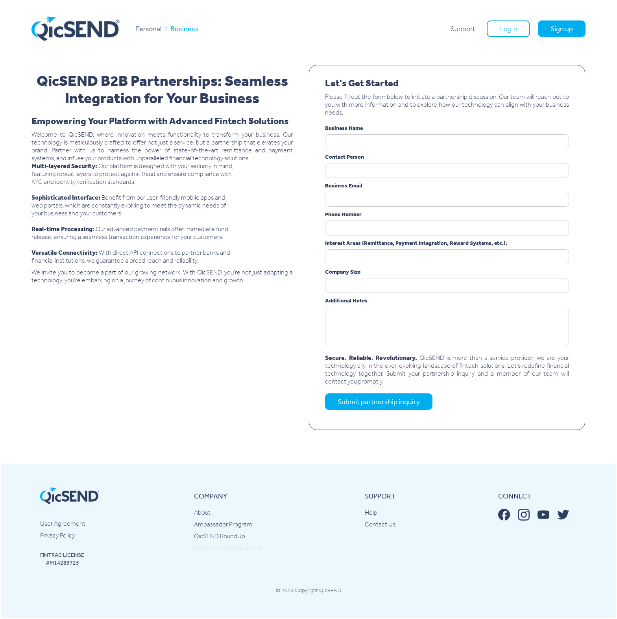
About (202, 512)
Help (371, 512)
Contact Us (380, 524)
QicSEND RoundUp (219, 536)
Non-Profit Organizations (228, 548)
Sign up (561, 28)
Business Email (343, 185)
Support (463, 28)
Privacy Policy (57, 535)
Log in (508, 28)
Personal (148, 28)
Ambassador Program (223, 524)
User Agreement (62, 523)
